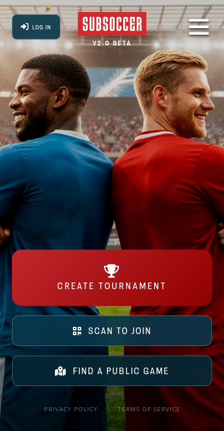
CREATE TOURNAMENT (112, 278)
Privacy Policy (71, 409)
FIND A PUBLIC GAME (112, 371)
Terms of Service (149, 409)
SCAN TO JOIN (112, 331)
